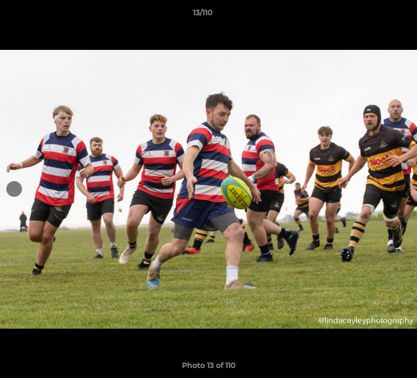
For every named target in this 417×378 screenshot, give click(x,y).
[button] (373, 15)
